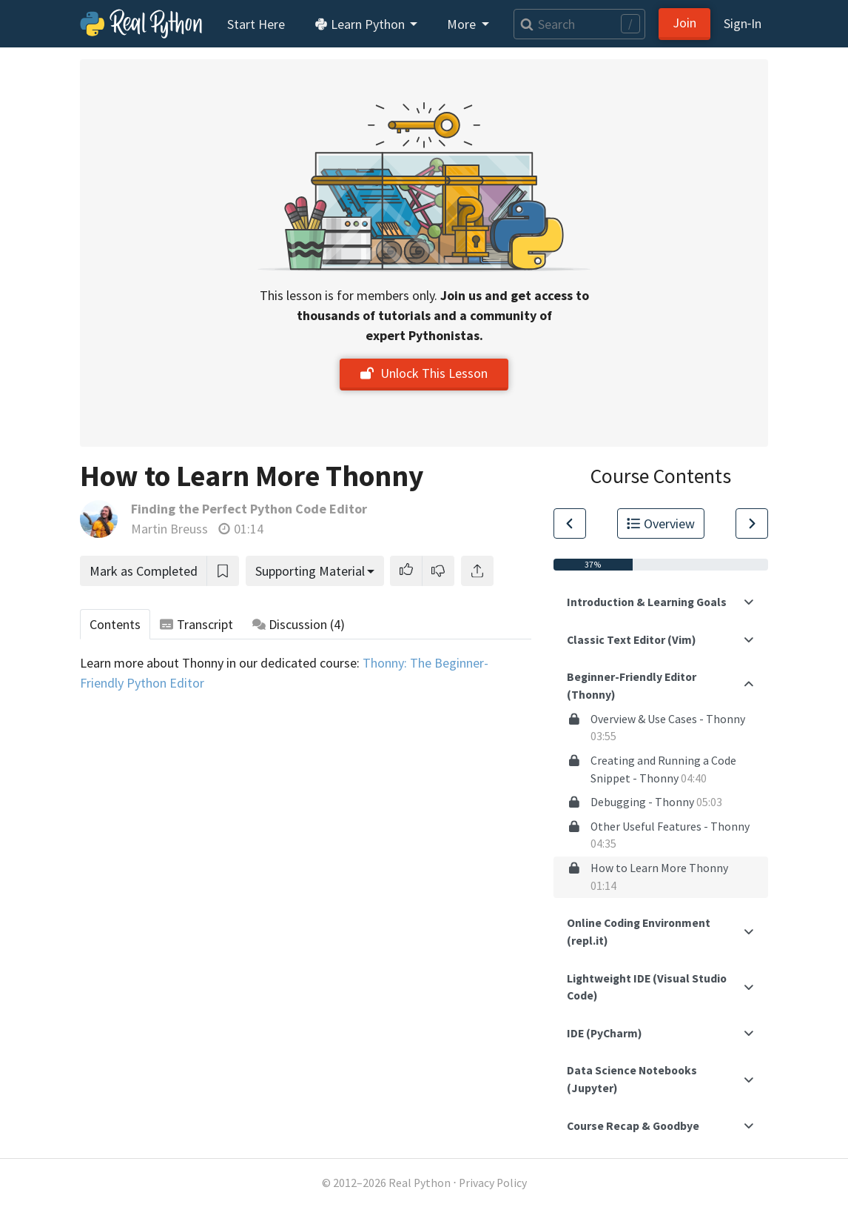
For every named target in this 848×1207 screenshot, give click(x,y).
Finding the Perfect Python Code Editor (249, 508)
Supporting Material (310, 570)
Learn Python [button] (361, 24)
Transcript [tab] (196, 624)
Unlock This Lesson (424, 373)
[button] (406, 571)
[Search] (579, 24)
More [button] (463, 24)
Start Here (256, 24)
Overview (661, 523)
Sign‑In (742, 23)
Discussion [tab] (299, 624)
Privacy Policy (493, 1183)
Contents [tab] (115, 624)
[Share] (477, 571)
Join (684, 22)
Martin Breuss (169, 528)
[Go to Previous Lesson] (569, 523)
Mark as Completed (144, 570)
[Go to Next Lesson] (752, 523)
